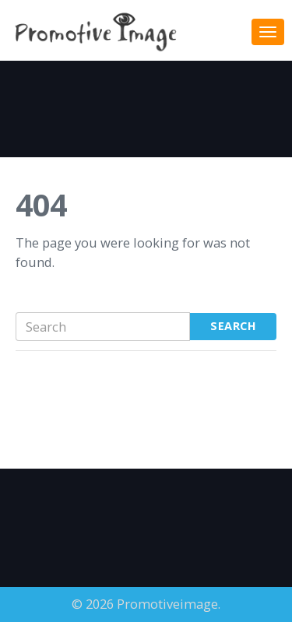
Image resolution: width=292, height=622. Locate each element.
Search (233, 325)
